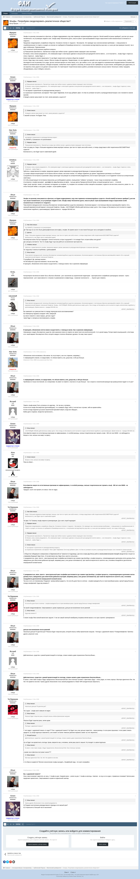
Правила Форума (27, 13)
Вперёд (18, 28)
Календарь (14, 13)
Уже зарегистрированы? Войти (115, 3)
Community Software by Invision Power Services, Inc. (70, 876)
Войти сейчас (102, 844)
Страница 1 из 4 (30, 28)
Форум (5, 13)
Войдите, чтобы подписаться (113, 21)
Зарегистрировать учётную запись (37, 844)
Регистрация (132, 2)
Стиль (73, 872)
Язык (66, 872)
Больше (134, 17)
